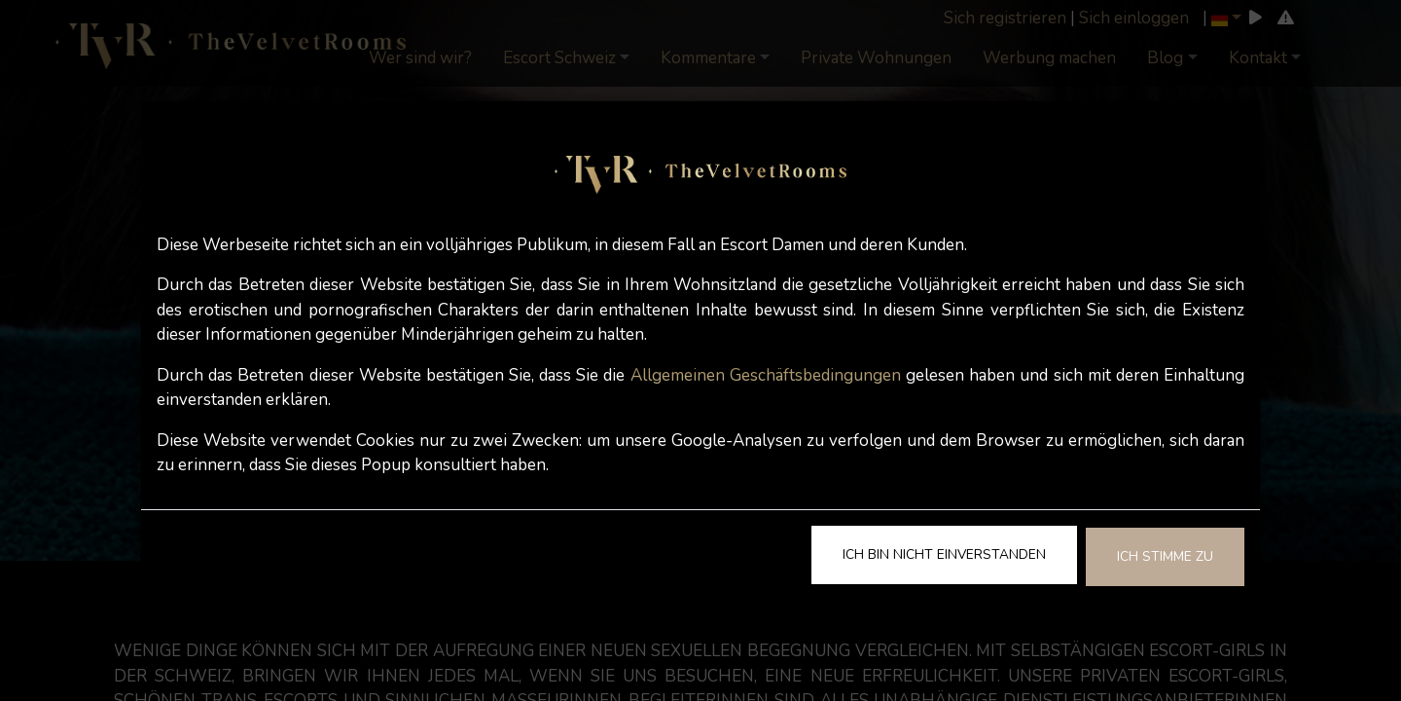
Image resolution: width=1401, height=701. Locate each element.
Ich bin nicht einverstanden (944, 554)
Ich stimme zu (1165, 556)
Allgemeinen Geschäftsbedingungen (765, 375)
